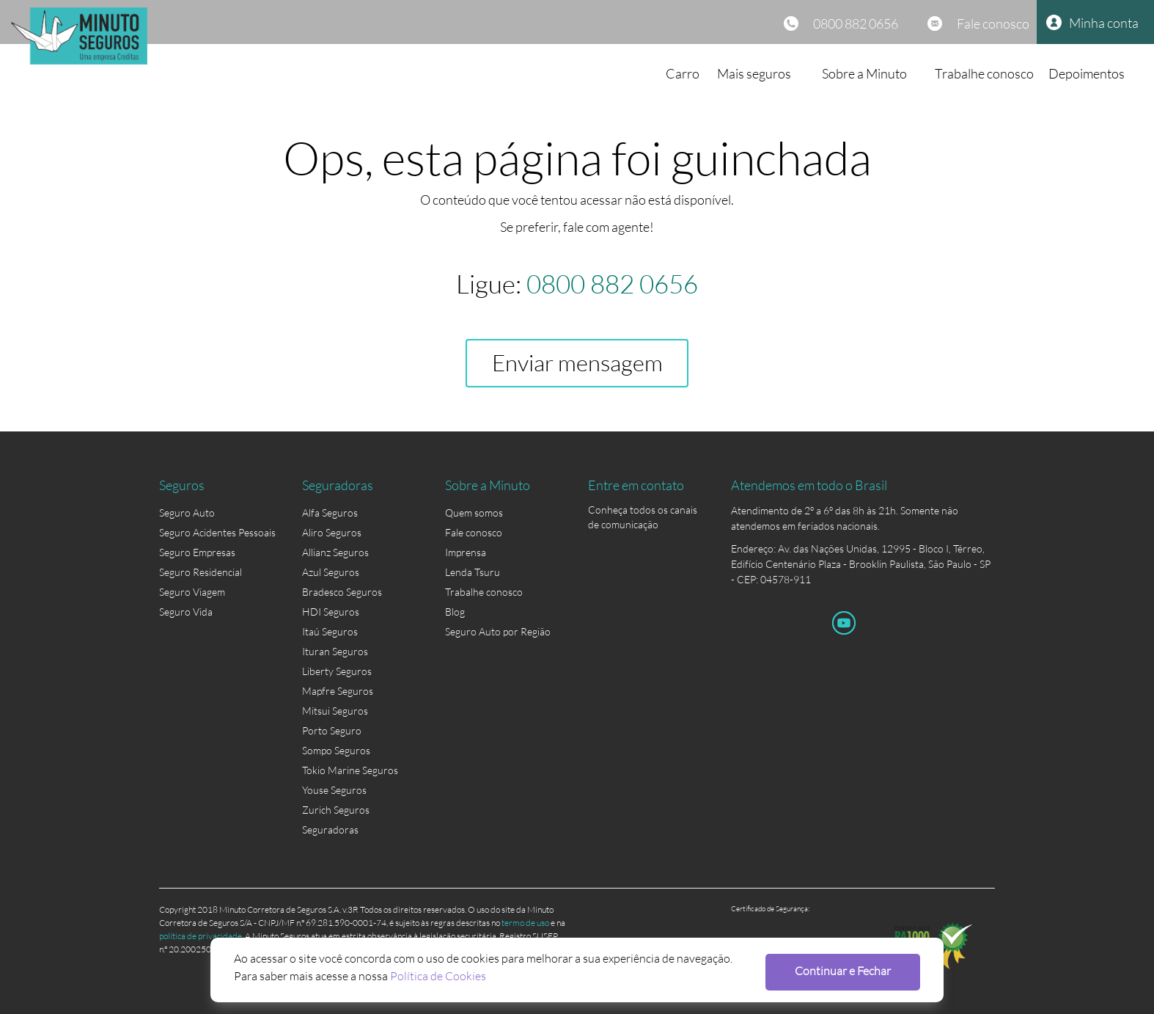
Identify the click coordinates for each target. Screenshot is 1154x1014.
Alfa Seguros (330, 512)
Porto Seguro (331, 730)
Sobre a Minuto (864, 73)
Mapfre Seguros (337, 691)
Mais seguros (754, 73)
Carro (682, 73)
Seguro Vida (186, 611)
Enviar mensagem (577, 362)
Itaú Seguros (330, 631)
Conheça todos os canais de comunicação (642, 512)
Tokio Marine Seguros (350, 770)
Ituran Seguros (335, 651)
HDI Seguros (330, 611)
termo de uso (525, 922)
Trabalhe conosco (984, 73)
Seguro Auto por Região (498, 631)
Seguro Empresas (197, 552)
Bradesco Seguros (342, 592)
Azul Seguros (330, 572)
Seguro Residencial (200, 572)
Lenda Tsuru (472, 572)
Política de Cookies (438, 975)
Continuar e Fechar (843, 970)
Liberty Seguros (337, 671)
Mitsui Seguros (335, 710)
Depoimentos (1086, 73)
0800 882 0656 (855, 23)
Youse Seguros (334, 790)
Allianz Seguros (335, 552)
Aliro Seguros (331, 532)
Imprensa (465, 552)
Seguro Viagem (192, 592)
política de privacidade (200, 935)
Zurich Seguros (336, 809)
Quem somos (474, 512)
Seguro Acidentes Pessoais (217, 532)
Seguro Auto (187, 512)
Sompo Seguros (336, 750)
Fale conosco (993, 23)
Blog (455, 611)
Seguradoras (330, 829)
